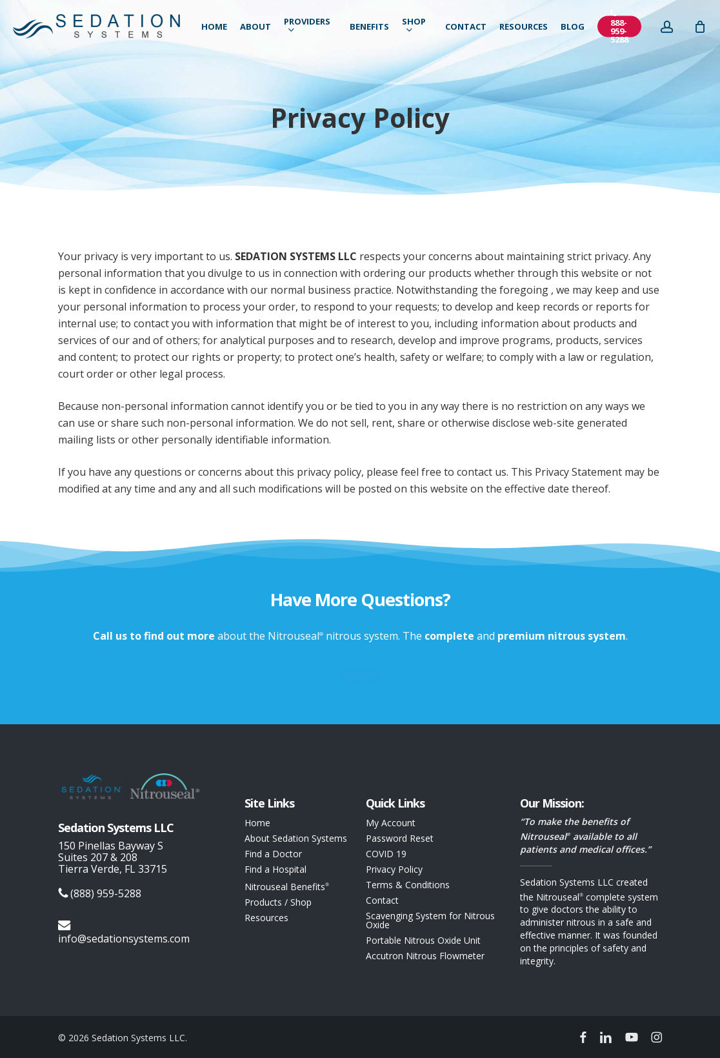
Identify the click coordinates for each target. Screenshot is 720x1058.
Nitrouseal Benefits (287, 885)
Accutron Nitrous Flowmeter (425, 956)
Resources (266, 917)
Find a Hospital (275, 869)
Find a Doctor (273, 854)
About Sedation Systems (296, 838)
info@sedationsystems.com (124, 932)
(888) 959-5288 (99, 894)
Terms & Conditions (408, 885)
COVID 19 (386, 854)
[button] (360, 676)
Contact (382, 900)
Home (257, 823)
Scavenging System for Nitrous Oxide (430, 920)
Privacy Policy (394, 869)
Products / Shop (278, 902)
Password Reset (400, 838)
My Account (390, 823)
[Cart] (708, 31)
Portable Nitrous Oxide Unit (423, 940)
